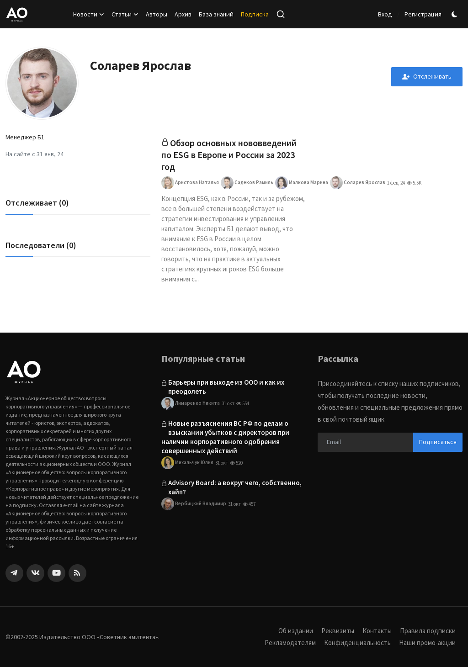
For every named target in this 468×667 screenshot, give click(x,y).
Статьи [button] (125, 14)
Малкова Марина (301, 182)
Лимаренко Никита (190, 403)
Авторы (156, 14)
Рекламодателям (290, 642)
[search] (280, 14)
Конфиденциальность (357, 642)
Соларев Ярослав (357, 182)
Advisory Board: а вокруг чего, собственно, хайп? (235, 488)
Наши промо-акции (427, 642)
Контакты (377, 630)
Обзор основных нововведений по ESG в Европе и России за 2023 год (229, 154)
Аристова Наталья (190, 182)
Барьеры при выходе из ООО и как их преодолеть (226, 387)
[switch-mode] (456, 14)
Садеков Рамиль (247, 182)
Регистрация (422, 14)
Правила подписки (428, 630)
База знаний (216, 14)
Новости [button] (88, 14)
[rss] (77, 573)
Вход (385, 14)
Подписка (255, 14)
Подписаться (438, 442)
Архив (183, 14)
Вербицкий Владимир (193, 504)
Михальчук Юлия (187, 463)
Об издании (295, 630)
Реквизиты (337, 630)
